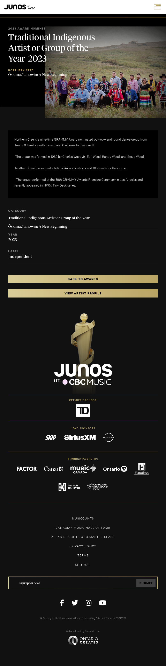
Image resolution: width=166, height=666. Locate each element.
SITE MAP (83, 564)
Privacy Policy (83, 546)
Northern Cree (20, 70)
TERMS (83, 555)
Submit (146, 583)
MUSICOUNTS (83, 518)
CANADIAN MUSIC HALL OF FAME (83, 527)
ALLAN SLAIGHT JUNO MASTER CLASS (82, 537)
